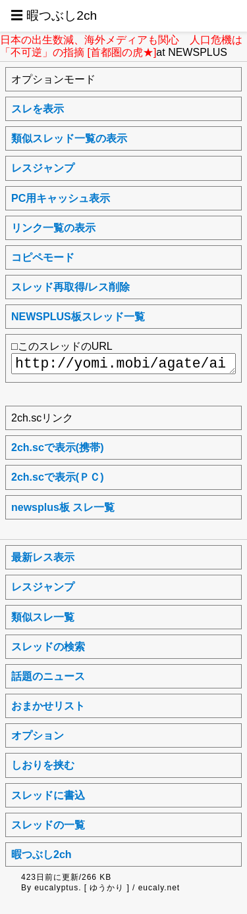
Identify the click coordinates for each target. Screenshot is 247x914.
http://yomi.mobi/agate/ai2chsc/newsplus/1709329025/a (123, 363)
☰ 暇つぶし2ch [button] (54, 15)
